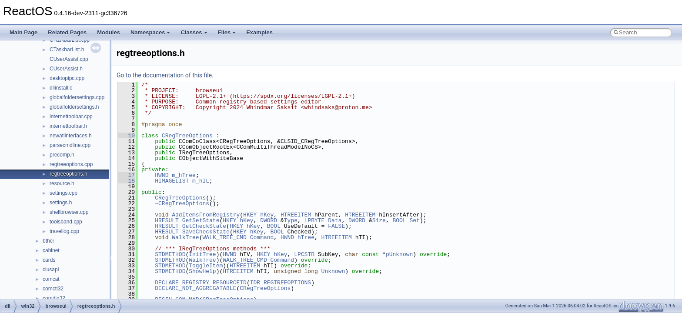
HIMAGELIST (172, 181)
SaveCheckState (206, 232)
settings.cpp (63, 193)
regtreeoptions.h (68, 174)
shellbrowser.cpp (69, 212)
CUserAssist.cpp (69, 59)
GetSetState (201, 220)
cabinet (51, 250)
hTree (306, 237)
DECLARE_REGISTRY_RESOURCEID (201, 282)
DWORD (268, 220)
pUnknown (399, 254)
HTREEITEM (296, 215)
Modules (108, 32)
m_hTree (184, 175)
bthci (48, 241)
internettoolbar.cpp (71, 116)
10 (126, 136)
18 (126, 181)
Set (414, 220)
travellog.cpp (64, 231)
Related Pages (67, 32)
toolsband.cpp (66, 222)
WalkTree (185, 237)
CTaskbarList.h (67, 50)
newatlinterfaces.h (71, 136)
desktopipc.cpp (67, 78)
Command (262, 237)
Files (227, 32)
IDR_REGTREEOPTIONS (280, 282)
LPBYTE (314, 220)
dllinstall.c (61, 88)
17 (126, 175)
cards (49, 260)
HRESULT (167, 220)
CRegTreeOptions (187, 136)
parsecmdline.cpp (70, 145)
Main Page (23, 32)
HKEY (250, 215)
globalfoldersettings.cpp (77, 97)
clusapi (51, 269)
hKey (267, 215)
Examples (259, 32)
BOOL (399, 220)
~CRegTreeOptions (182, 203)
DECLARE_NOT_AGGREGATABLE (195, 288)
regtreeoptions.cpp (71, 164)
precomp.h (62, 155)
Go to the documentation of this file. (165, 75)
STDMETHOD (170, 254)
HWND (161, 175)
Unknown (333, 271)
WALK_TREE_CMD (224, 237)
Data (334, 220)
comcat (51, 279)
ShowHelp (202, 271)
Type (291, 220)
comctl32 (53, 289)
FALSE (336, 226)
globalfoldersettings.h (74, 107)
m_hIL (200, 181)
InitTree (202, 254)
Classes (194, 32)
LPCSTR (304, 254)
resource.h (62, 183)
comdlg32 (54, 298)
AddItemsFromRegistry (206, 215)
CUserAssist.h (66, 69)
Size (379, 220)
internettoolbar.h (68, 126)
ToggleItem (206, 266)
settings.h (61, 203)
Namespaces (150, 32)
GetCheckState (204, 226)
